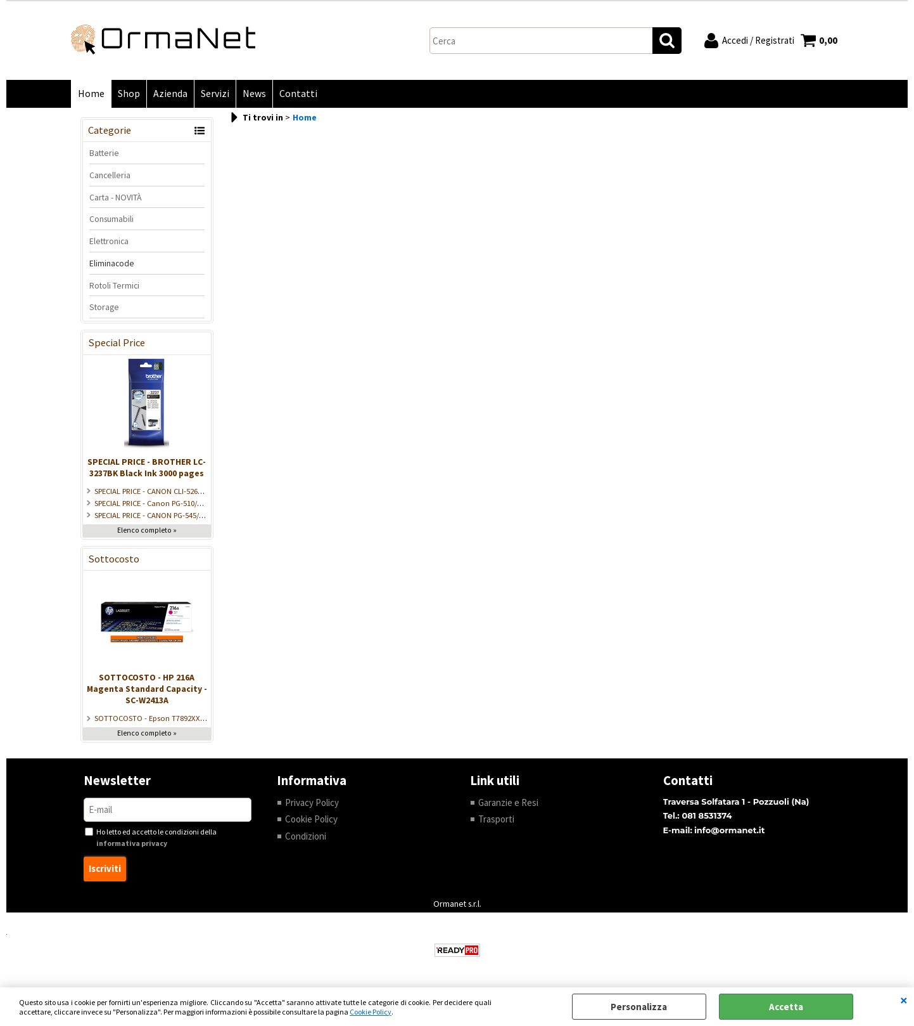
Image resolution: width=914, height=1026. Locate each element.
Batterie (104, 153)
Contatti (298, 94)
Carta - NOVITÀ (115, 197)
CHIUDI (904, 1000)
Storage (104, 307)
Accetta (786, 1007)
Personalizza (639, 1007)
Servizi (215, 94)
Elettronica (109, 241)
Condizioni (305, 836)
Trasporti (496, 819)
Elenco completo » (147, 530)
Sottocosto (113, 559)
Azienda (170, 94)
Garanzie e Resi (508, 802)
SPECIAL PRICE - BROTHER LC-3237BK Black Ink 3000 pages (146, 467)
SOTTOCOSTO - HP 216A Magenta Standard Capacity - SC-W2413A (147, 689)
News (254, 94)
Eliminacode (111, 263)
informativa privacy (131, 843)
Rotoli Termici (114, 285)
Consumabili (111, 218)
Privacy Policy (312, 802)
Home (91, 94)
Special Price (116, 342)
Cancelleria (109, 175)
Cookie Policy (370, 1011)
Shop (129, 94)
